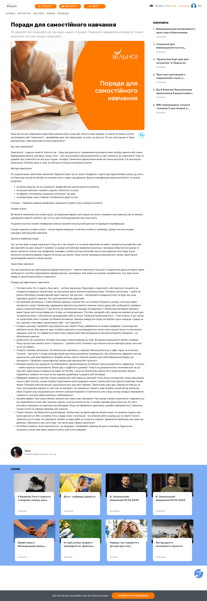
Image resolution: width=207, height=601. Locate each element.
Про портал (24, 13)
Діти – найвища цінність (80, 496)
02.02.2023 (114, 511)
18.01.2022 (68, 557)
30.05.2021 (160, 52)
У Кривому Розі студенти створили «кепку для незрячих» (34, 500)
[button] (199, 6)
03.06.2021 (22, 511)
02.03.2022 (68, 511)
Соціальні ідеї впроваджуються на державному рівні (170, 48)
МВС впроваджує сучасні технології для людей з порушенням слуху (173, 108)
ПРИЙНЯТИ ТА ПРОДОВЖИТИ (133, 595)
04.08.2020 (161, 82)
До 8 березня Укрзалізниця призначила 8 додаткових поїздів (174, 93)
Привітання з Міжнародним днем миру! (31, 546)
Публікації (63, 13)
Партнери (38, 13)
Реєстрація (184, 6)
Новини (50, 13)
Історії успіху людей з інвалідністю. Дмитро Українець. (78, 546)
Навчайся (69, 6)
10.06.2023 (160, 511)
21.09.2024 (22, 557)
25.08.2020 (161, 67)
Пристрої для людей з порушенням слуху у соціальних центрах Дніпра (174, 78)
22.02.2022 (160, 557)
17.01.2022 (114, 557)
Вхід (174, 6)
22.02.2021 (160, 112)
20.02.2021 (160, 97)
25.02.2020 (161, 37)
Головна (10, 13)
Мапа (93, 6)
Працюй (44, 6)
